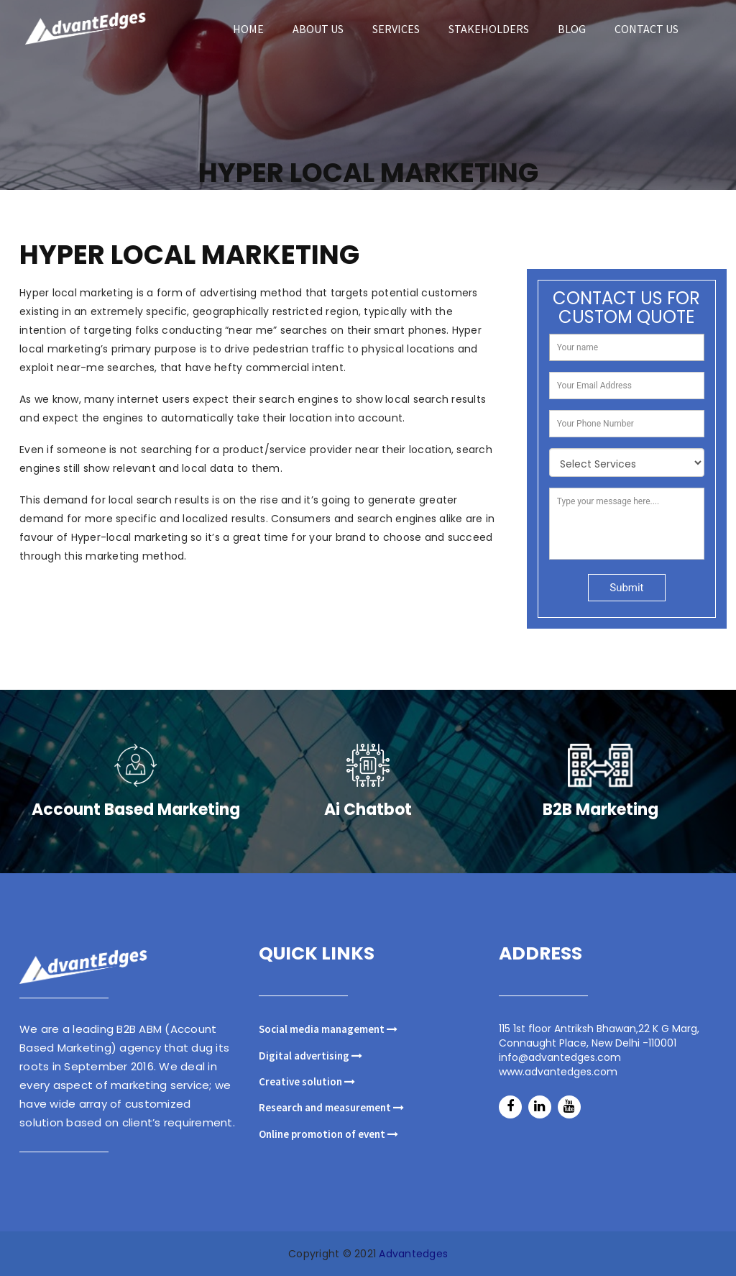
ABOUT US (318, 29)
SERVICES (396, 29)
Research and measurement (331, 1107)
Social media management (328, 1029)
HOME (248, 29)
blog (572, 29)
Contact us (646, 29)
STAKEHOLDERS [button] (488, 29)
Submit (626, 600)
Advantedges (413, 1254)
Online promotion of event (328, 1134)
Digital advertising (310, 1055)
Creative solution (307, 1081)
